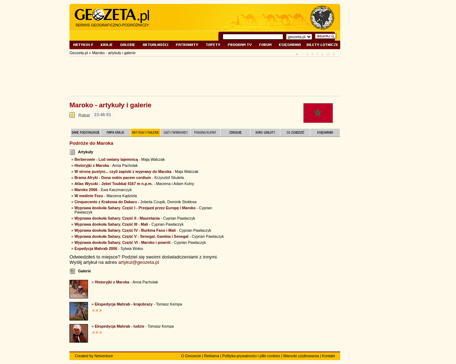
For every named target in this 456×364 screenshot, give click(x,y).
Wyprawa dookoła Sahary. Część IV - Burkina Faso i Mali (125, 230)
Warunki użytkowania (301, 356)
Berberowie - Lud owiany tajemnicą (106, 159)
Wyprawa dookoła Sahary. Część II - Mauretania (117, 218)
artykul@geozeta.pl (138, 262)
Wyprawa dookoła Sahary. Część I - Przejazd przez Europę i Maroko (135, 208)
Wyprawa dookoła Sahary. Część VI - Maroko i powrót (122, 242)
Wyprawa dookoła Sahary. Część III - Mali (111, 224)
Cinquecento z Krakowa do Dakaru (105, 202)
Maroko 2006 (86, 190)
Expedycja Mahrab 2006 (95, 248)
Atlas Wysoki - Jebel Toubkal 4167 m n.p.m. (113, 183)
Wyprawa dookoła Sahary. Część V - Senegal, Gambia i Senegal (131, 236)
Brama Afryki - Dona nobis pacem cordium (112, 177)
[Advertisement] (286, 192)
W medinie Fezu (88, 196)
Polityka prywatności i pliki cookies (251, 356)
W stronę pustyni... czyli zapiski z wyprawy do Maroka (122, 171)
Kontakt (328, 356)
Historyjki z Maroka (91, 165)
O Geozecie (191, 356)
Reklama (211, 356)
